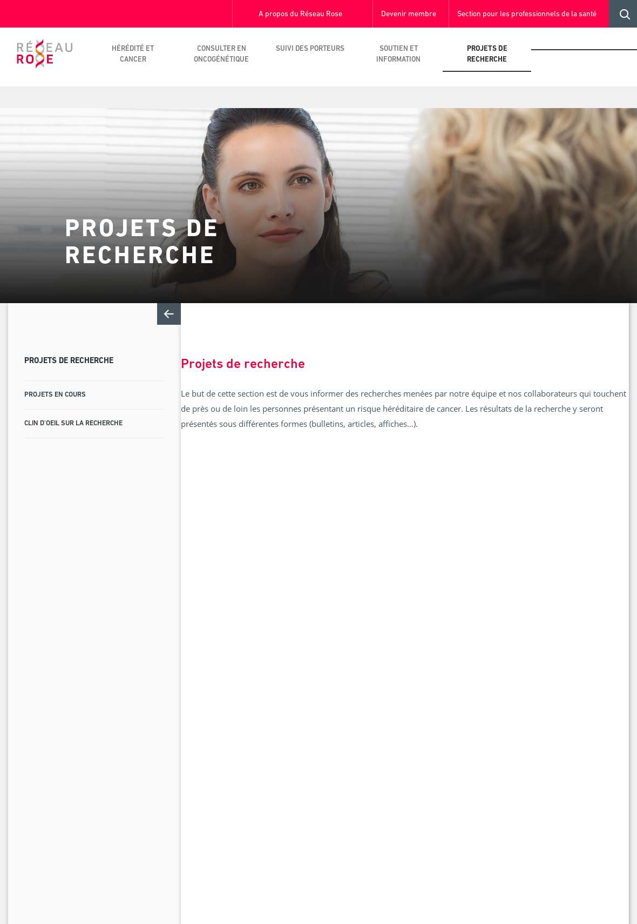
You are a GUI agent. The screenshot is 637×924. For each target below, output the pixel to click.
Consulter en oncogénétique (221, 54)
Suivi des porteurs (310, 48)
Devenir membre (408, 14)
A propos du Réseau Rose (300, 14)
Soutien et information (398, 54)
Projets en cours (55, 394)
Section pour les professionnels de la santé (527, 14)
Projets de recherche (487, 54)
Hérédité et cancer (133, 54)
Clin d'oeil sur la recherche (73, 423)
